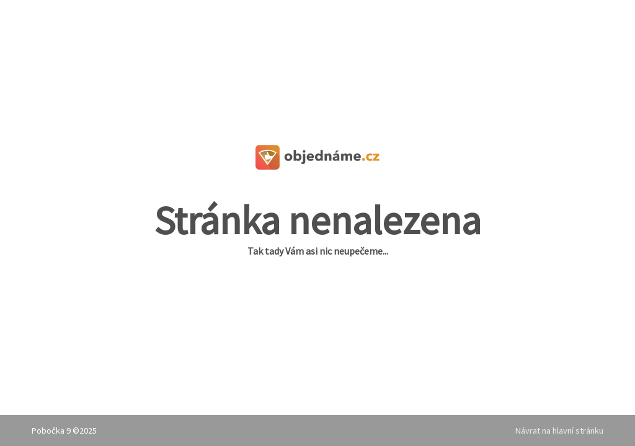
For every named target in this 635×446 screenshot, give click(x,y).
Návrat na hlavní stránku (559, 430)
